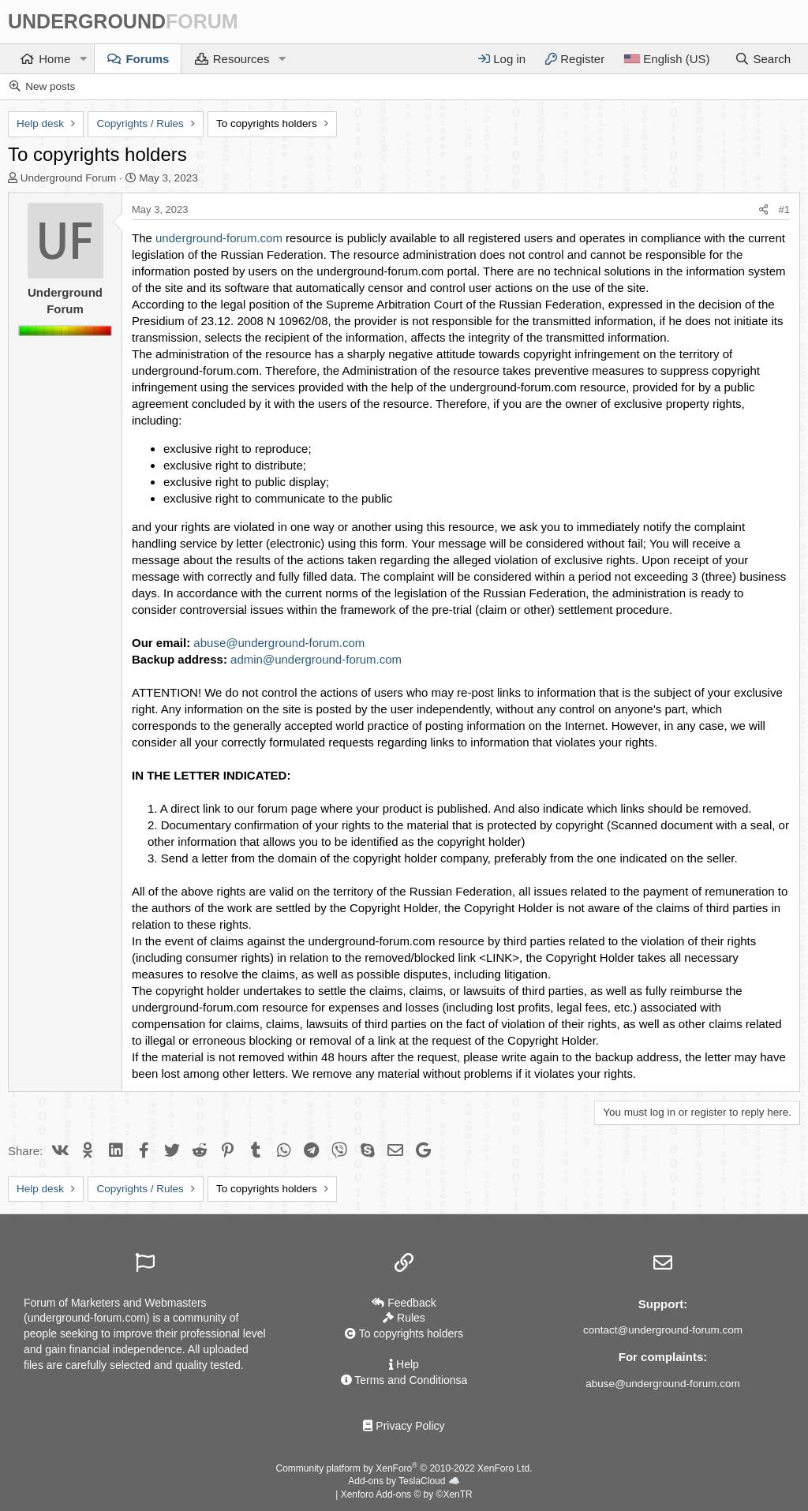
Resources (241, 58)
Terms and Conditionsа (404, 1380)
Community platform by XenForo (404, 1468)
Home (54, 58)
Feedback (404, 1302)
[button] (83, 58)
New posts (50, 86)
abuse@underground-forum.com (279, 642)
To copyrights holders (404, 1333)
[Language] (666, 58)
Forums (147, 58)
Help (404, 1364)
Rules (404, 1317)
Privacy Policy (403, 1425)
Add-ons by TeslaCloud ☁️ (404, 1481)
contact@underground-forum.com (663, 1330)
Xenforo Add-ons (407, 1494)
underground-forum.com (218, 238)
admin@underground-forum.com (316, 659)
